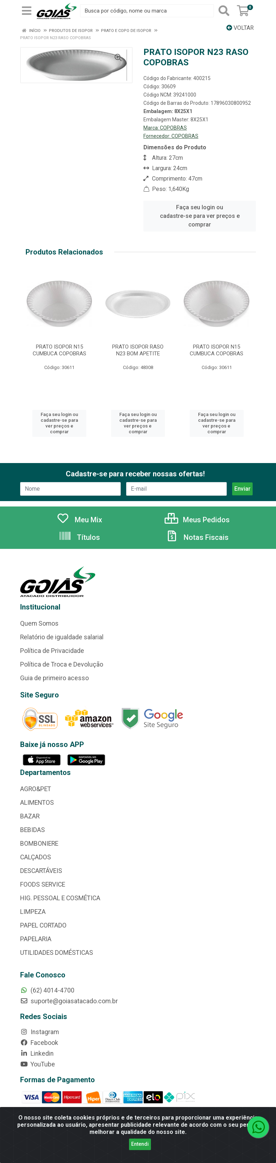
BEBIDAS (32, 829)
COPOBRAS (173, 128)
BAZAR (30, 816)
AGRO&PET (35, 789)
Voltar (240, 27)
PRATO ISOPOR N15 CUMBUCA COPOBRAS (59, 350)
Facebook (39, 1042)
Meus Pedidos (197, 519)
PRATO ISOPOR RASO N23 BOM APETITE (138, 350)
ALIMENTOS (37, 802)
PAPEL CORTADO (43, 925)
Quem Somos (39, 623)
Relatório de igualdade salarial (62, 637)
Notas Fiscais (197, 537)
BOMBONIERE (39, 843)
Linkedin (37, 1053)
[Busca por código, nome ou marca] (147, 10)
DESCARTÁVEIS (41, 870)
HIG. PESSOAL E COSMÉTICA (60, 898)
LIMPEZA (33, 911)
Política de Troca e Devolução (61, 664)
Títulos (79, 537)
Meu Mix (79, 519)
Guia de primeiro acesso (54, 678)
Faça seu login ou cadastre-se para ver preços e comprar (200, 216)
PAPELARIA (35, 939)
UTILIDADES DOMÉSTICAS (56, 952)
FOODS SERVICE (42, 884)
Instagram (39, 1032)
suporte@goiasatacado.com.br (69, 1001)
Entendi (140, 1144)
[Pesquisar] (223, 10)
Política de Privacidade (52, 650)
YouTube (37, 1064)
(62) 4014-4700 (47, 990)
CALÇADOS (35, 857)
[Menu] (26, 10)
